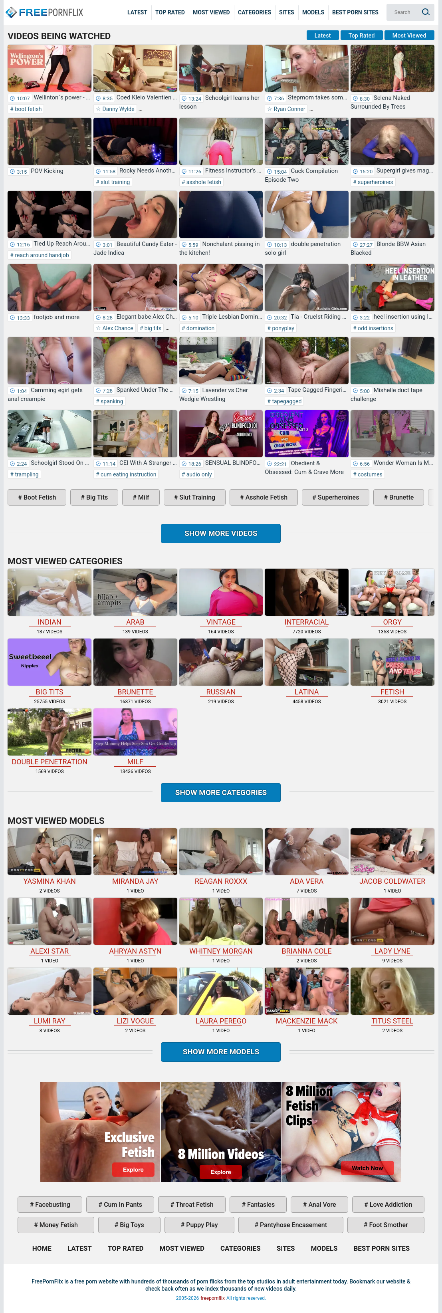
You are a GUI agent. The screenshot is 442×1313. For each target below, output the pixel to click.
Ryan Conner (288, 109)
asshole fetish (203, 182)
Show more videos (221, 533)
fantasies (260, 1204)
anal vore (321, 1204)
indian (49, 597)
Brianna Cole (307, 926)
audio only (198, 474)
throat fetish (193, 1204)
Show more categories (221, 792)
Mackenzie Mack (307, 996)
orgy (392, 597)
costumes (370, 474)
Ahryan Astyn (135, 926)
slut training (114, 182)
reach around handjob (41, 255)
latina (307, 667)
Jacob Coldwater (392, 857)
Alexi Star (49, 926)
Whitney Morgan (221, 926)
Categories (254, 12)
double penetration (49, 737)
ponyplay (282, 328)
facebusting (52, 1204)
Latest (137, 12)
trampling (26, 474)
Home (44, 6)
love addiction (390, 1204)
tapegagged (286, 401)
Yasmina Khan (49, 857)
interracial (307, 597)
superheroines (375, 182)
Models (313, 12)
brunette (401, 497)
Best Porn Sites (355, 12)
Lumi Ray (49, 996)
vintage (221, 597)
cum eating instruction (128, 474)
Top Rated (170, 12)
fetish (392, 667)
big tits (152, 328)
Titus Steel (392, 996)
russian (221, 667)
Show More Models (221, 1051)
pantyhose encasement (292, 1225)
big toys (131, 1225)
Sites (286, 12)
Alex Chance (117, 328)
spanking (111, 401)
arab (135, 597)
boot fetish (28, 109)
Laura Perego (221, 996)
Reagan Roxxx (221, 857)
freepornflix (212, 1298)
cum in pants (122, 1204)
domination (199, 328)
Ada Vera (307, 857)
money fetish (58, 1225)
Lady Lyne (392, 926)
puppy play (201, 1225)
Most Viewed (211, 12)
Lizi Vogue (135, 996)
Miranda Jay (135, 857)
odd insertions (375, 328)
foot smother (387, 1225)
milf (143, 497)
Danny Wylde (118, 109)
